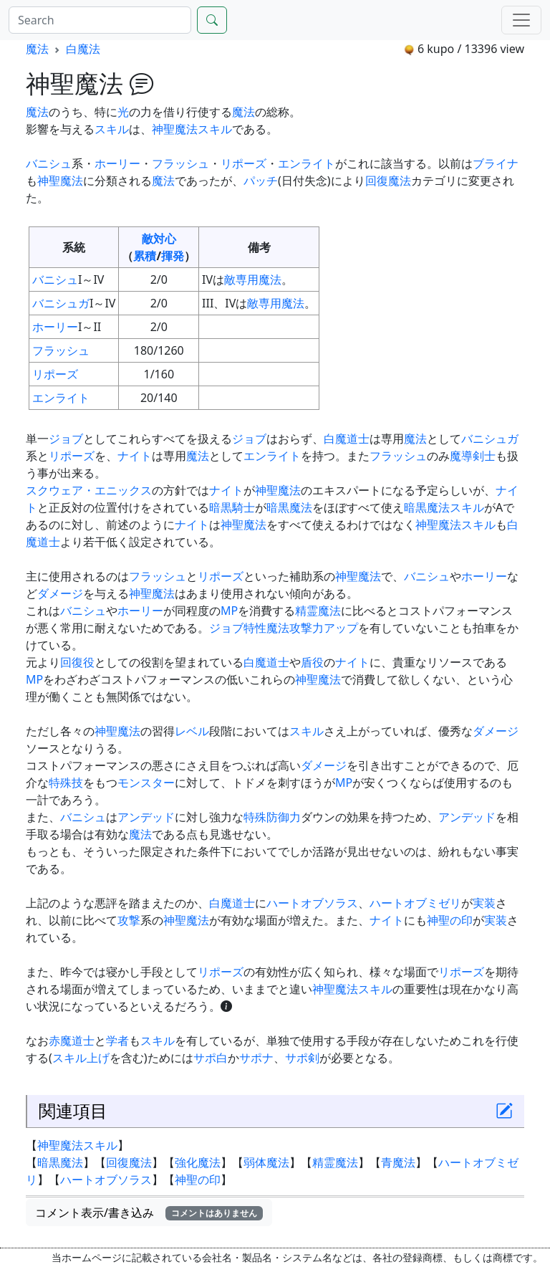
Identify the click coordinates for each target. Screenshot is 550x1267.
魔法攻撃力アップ (312, 628)
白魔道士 (347, 438)
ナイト (134, 456)
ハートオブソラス (312, 903)
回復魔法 (388, 180)
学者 (117, 1040)
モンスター (146, 782)
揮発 (172, 256)
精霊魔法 (318, 610)
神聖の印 (450, 920)
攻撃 (128, 920)
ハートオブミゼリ (415, 903)
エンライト (306, 163)
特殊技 (66, 782)
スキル (112, 129)
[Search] (100, 20)
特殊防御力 (272, 817)
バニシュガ (61, 303)
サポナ (256, 1058)
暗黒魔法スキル (444, 507)
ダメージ (60, 593)
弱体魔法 (266, 1162)
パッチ (260, 180)
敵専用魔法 (252, 279)
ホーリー (117, 163)
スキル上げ (81, 1058)
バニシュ (49, 163)
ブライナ (495, 163)
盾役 (312, 662)
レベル (192, 731)
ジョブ (66, 438)
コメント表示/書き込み (149, 1212)
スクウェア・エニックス (89, 490)
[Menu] (521, 20)
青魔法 (398, 1162)
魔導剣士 (473, 456)
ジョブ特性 (237, 628)
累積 (144, 256)
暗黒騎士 (232, 507)
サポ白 (210, 1058)
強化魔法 (198, 1162)
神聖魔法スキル (192, 129)
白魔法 (83, 49)
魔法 (37, 49)
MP (229, 610)
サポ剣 (302, 1058)
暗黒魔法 (289, 507)
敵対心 (159, 239)
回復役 (77, 662)
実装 (484, 903)
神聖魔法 (60, 180)
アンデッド (146, 817)
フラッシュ (180, 163)
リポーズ (243, 163)
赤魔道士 (72, 1040)
